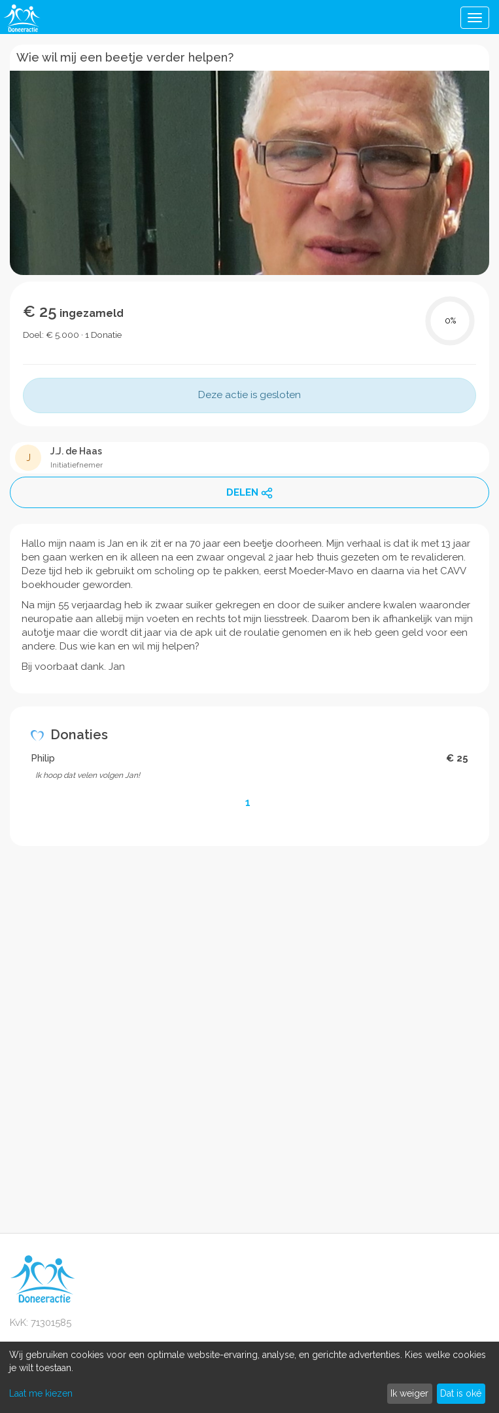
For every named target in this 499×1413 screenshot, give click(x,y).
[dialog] (249, 1377)
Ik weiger (409, 1393)
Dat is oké (460, 1393)
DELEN (249, 493)
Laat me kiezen (41, 1393)
